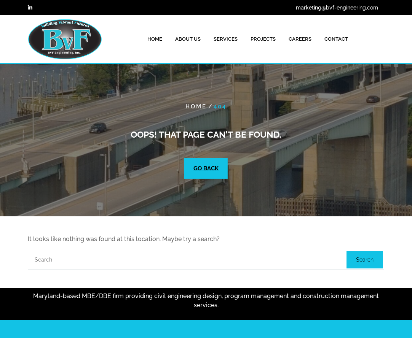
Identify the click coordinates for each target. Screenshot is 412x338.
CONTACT (336, 39)
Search (365, 260)
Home (196, 106)
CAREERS (300, 39)
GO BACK (206, 168)
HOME (154, 39)
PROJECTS (263, 39)
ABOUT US (188, 39)
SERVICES (226, 39)
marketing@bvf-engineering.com (337, 8)
